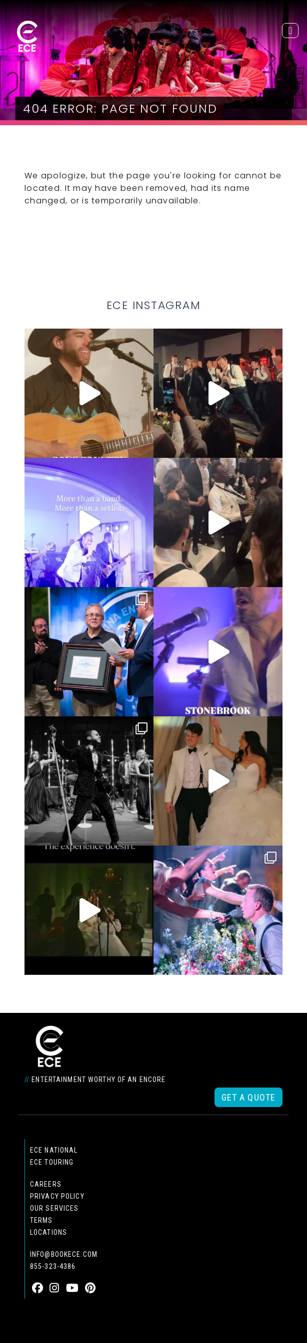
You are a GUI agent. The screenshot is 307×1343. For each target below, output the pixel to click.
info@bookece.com (64, 1254)
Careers (46, 1184)
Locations (48, 1232)
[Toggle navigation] (290, 30)
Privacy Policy (57, 1196)
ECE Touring (52, 1162)
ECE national (54, 1150)
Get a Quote (249, 1097)
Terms (41, 1220)
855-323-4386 (53, 1266)
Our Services (54, 1208)
